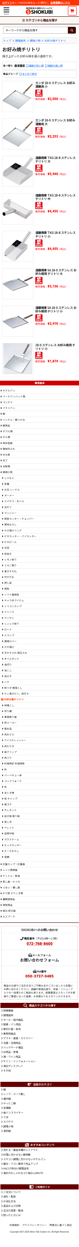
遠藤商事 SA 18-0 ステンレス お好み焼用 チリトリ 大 (55, 272)
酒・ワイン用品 (12, 1057)
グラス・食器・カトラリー (18, 1038)
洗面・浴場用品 (12, 1043)
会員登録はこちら (60, 3)
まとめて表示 (29, 74)
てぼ (5, 1117)
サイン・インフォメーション (19, 1061)
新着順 (21, 65)
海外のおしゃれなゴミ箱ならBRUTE (23, 1173)
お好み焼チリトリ (55, 40)
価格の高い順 (55, 65)
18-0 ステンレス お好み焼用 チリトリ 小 (55, 347)
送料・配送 (9, 1196)
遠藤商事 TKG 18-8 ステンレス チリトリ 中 (55, 197)
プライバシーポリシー (34, 1225)
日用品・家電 (10, 1052)
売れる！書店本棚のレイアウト (20, 1150)
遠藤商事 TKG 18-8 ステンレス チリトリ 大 (55, 159)
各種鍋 (7, 1108)
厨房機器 (8, 1010)
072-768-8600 (40, 943)
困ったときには (12, 1215)
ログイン (7, 3)
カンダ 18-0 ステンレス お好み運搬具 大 (55, 122)
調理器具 (20, 40)
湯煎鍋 (7, 1131)
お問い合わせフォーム (39, 960)
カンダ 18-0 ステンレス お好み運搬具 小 (55, 84)
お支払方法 (9, 1201)
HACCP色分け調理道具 (16, 1168)
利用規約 (14, 1225)
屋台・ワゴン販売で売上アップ (20, 1164)
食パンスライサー (13, 1112)
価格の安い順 (36, 65)
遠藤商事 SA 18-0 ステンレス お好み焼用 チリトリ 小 (55, 309)
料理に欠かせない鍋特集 (17, 1154)
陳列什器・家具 (12, 1029)
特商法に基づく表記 (61, 1225)
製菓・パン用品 (12, 1024)
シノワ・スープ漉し (14, 1094)
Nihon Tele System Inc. (40, 1232)
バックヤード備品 (13, 1047)
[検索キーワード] (35, 30)
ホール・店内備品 (13, 1020)
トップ (7, 40)
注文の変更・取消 (13, 1210)
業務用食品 (9, 1033)
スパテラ (8, 1121)
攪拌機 (7, 1099)
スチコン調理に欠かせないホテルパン (24, 1159)
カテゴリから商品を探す (39, 20)
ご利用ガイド (39, 1187)
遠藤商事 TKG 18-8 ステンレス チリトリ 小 (55, 234)
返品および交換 (12, 1206)
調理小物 (35, 40)
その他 (7, 1070)
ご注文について (12, 1192)
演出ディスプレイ (13, 1066)
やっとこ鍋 (9, 1103)
